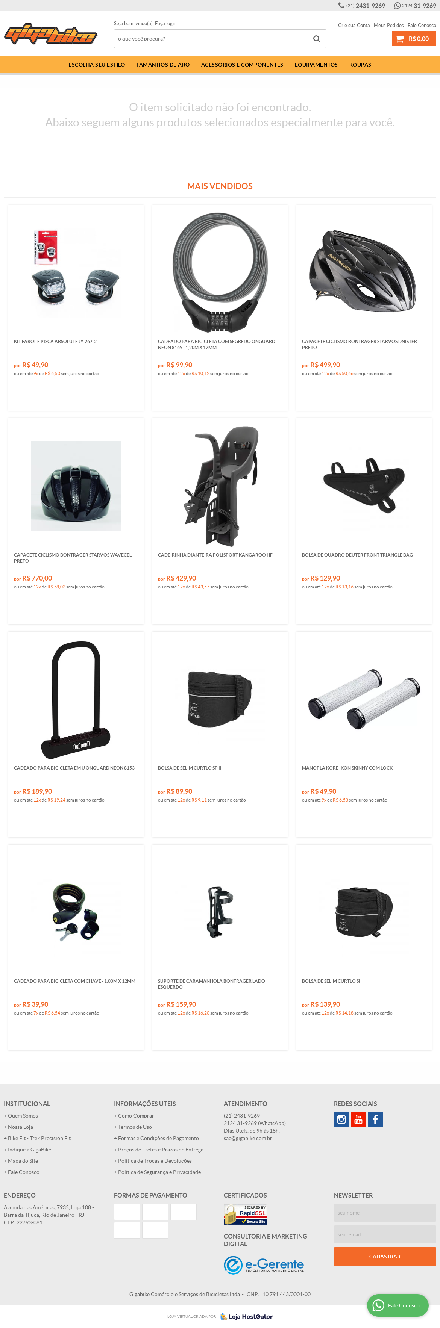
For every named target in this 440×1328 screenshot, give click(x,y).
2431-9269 (365, 5)
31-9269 (419, 5)
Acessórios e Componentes (242, 65)
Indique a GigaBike (29, 1149)
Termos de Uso (135, 1127)
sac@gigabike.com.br (248, 1138)
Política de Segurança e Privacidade (159, 1172)
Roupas (360, 65)
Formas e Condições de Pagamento (158, 1138)
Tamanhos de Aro (163, 65)
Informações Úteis (145, 1103)
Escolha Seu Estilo (96, 65)
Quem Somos (23, 1116)
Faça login (165, 23)
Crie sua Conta (354, 25)
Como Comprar (136, 1116)
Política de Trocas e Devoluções (155, 1161)
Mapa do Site (23, 1161)
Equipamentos (316, 65)
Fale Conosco (422, 25)
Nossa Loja (20, 1127)
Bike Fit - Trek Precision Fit (39, 1138)
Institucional (27, 1103)
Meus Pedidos (389, 25)
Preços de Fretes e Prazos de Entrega (160, 1149)
